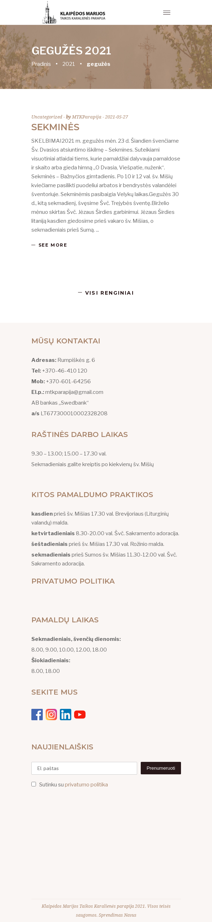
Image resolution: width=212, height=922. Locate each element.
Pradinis (41, 64)
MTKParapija (87, 117)
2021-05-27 (116, 117)
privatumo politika (86, 784)
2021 (68, 64)
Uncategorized (46, 117)
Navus (130, 915)
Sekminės (55, 127)
